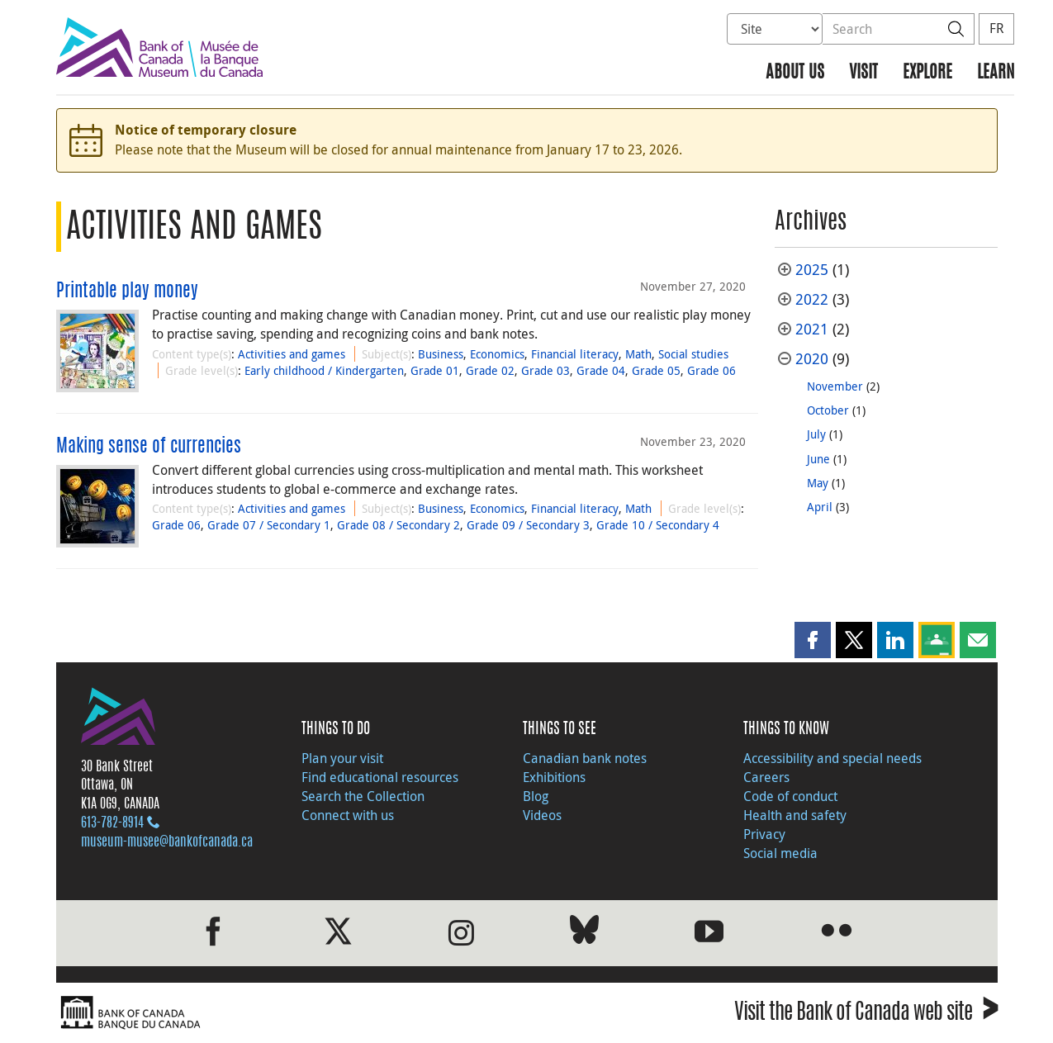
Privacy (764, 834)
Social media (780, 853)
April (819, 506)
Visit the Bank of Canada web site (866, 1014)
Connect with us (347, 815)
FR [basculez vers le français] (996, 28)
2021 (811, 329)
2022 (811, 299)
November (835, 386)
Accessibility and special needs (832, 758)
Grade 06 (711, 370)
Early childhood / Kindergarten (324, 370)
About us (795, 73)
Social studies (693, 354)
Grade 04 (600, 370)
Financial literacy (575, 354)
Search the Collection (363, 796)
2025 (811, 269)
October (828, 410)
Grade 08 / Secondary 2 (398, 525)
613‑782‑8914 (112, 823)
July (816, 434)
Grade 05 (656, 370)
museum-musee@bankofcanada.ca (167, 842)
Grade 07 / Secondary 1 (268, 525)
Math (638, 354)
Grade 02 (490, 370)
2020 (811, 358)
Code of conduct (790, 796)
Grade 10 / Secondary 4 (657, 525)
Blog (535, 796)
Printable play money (127, 291)
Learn (995, 73)
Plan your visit (342, 758)
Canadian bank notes (585, 758)
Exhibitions (554, 777)
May (817, 483)
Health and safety (795, 815)
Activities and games (291, 354)
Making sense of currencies (148, 447)
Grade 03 (545, 370)
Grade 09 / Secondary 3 (528, 525)
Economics (497, 354)
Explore (927, 73)
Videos (542, 815)
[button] (812, 640)
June (818, 459)
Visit (863, 73)
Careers (766, 777)
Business (440, 354)
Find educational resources (379, 777)
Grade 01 (434, 370)
